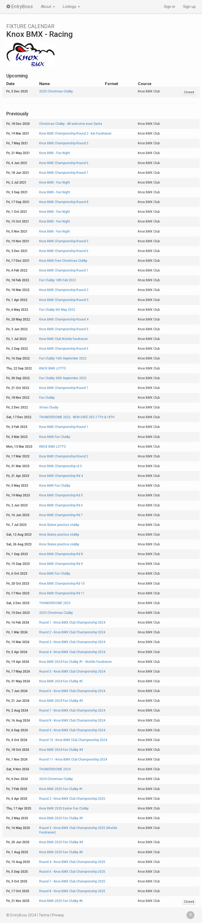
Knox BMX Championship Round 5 (63, 143)
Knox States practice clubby (59, 525)
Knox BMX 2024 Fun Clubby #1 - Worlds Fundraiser (75, 662)
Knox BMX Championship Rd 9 (61, 564)
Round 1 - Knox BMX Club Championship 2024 (72, 622)
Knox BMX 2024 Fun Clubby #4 (61, 750)
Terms (44, 915)
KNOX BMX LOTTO (52, 368)
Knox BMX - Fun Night (54, 153)
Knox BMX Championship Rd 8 (61, 554)
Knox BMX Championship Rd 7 (61, 515)
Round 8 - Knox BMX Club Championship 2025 (72, 891)
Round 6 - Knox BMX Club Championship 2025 (72, 871)
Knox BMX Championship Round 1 (63, 270)
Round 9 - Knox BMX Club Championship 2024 (72, 730)
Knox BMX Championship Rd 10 (62, 583)
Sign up (189, 6)
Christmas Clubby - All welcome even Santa (70, 124)
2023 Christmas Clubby (56, 613)
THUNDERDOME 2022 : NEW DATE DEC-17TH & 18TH (76, 417)
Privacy (58, 915)
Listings (71, 6)
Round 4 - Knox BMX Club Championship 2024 (72, 652)
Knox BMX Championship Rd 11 (62, 593)
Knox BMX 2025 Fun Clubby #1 (61, 789)
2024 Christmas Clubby (56, 779)
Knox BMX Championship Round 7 (63, 173)
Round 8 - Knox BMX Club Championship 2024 (72, 720)
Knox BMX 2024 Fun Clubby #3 (61, 701)
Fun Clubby (47, 397)
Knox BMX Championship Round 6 (63, 163)
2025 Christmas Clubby (56, 91)
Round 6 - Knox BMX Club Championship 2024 (72, 691)
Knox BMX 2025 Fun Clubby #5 (61, 852)
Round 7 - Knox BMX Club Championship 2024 (72, 710)
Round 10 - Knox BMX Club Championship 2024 (73, 740)
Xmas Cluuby (48, 407)
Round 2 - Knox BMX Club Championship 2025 (72, 799)
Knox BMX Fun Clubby (54, 437)
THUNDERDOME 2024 (54, 769)
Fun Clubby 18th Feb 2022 (57, 280)
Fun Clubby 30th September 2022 (63, 378)
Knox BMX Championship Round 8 (63, 202)
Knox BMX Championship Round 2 (63, 290)
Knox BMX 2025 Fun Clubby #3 (61, 818)
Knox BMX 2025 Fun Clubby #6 (61, 901)
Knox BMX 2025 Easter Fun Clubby (64, 808)
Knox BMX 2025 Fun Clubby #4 (61, 842)
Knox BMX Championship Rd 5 (61, 495)
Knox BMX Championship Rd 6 (61, 505)
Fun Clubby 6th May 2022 (57, 310)
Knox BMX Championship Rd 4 (61, 476)
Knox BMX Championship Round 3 (63, 300)
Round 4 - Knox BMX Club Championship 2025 (72, 862)
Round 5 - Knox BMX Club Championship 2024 (72, 671)
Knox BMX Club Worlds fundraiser (63, 339)
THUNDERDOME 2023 (54, 603)
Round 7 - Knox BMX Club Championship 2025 (72, 881)
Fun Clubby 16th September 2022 (63, 358)
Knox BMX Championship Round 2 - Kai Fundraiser (75, 133)
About (48, 6)
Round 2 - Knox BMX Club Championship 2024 (72, 632)
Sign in (169, 6)
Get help (190, 915)
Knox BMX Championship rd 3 (60, 466)
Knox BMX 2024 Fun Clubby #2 (61, 681)
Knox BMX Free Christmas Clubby (63, 261)
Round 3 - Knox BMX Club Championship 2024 (72, 642)
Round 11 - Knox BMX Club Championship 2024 (73, 759)
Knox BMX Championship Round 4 (63, 319)
